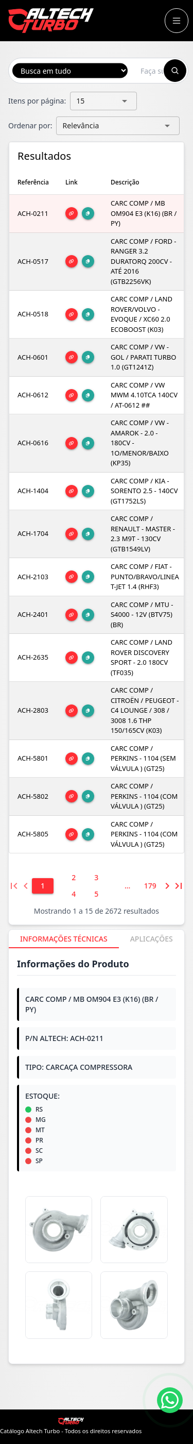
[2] (73, 877)
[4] (73, 894)
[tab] (64, 939)
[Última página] (178, 886)
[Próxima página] (167, 886)
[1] (43, 886)
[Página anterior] (25, 886)
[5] (96, 894)
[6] (127, 886)
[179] (150, 886)
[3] (96, 877)
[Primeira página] (14, 886)
